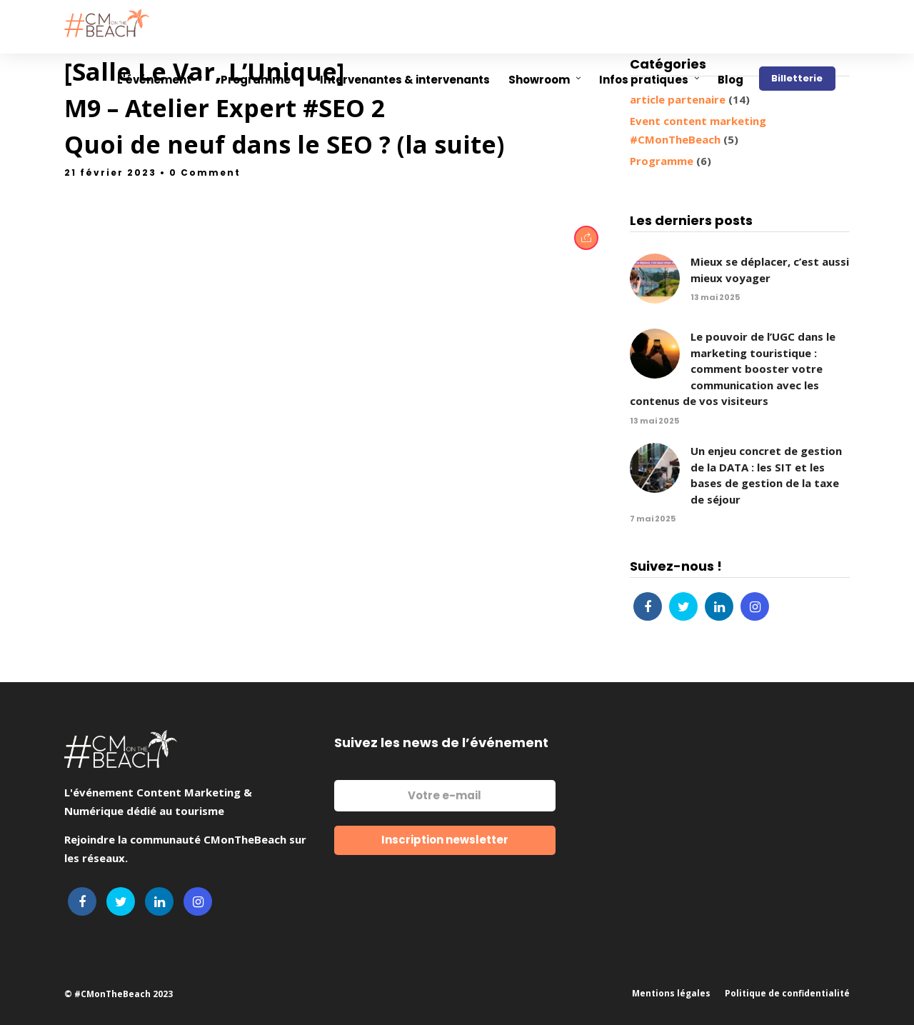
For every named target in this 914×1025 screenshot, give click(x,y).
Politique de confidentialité (787, 993)
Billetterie (797, 78)
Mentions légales (671, 993)
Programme (661, 161)
